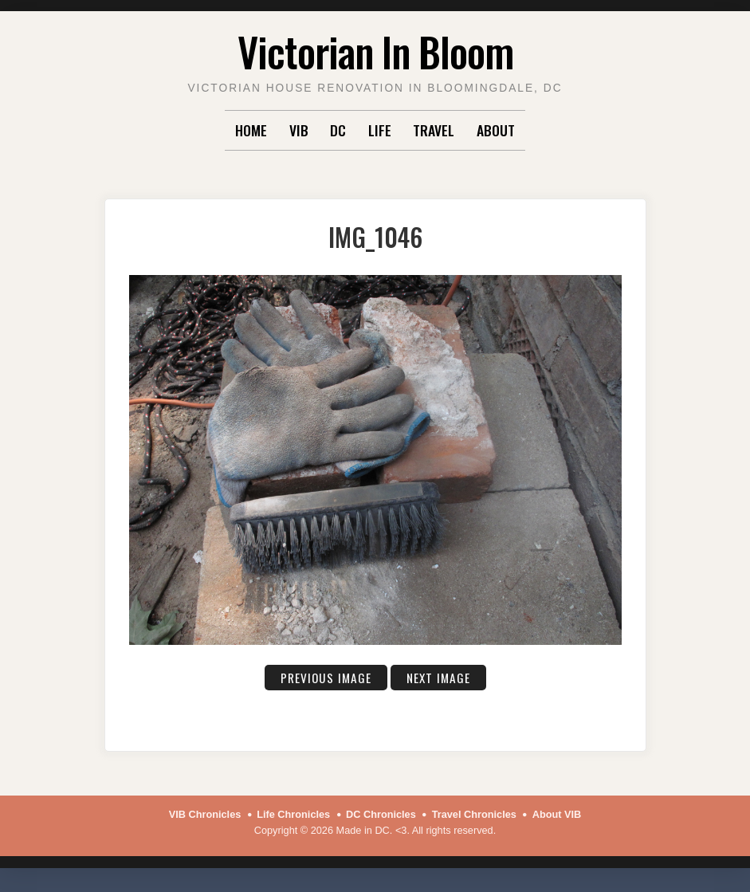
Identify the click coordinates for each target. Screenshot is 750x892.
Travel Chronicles (474, 814)
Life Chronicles (293, 814)
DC (338, 130)
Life (379, 130)
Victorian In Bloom (375, 51)
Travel (433, 130)
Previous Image (326, 677)
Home (251, 130)
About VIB (557, 814)
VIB (298, 130)
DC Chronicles (381, 814)
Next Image (438, 677)
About (496, 130)
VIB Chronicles (205, 814)
